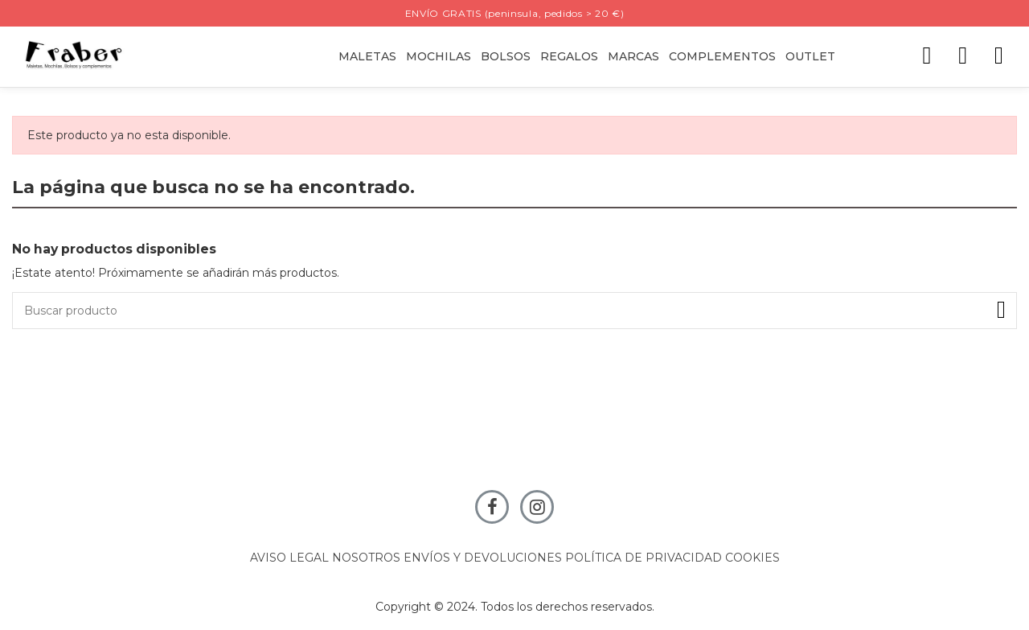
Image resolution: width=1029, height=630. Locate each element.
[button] (569, 57)
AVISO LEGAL (289, 557)
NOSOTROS (366, 557)
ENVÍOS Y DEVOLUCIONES (483, 557)
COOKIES (752, 557)
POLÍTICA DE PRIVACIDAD (643, 557)
